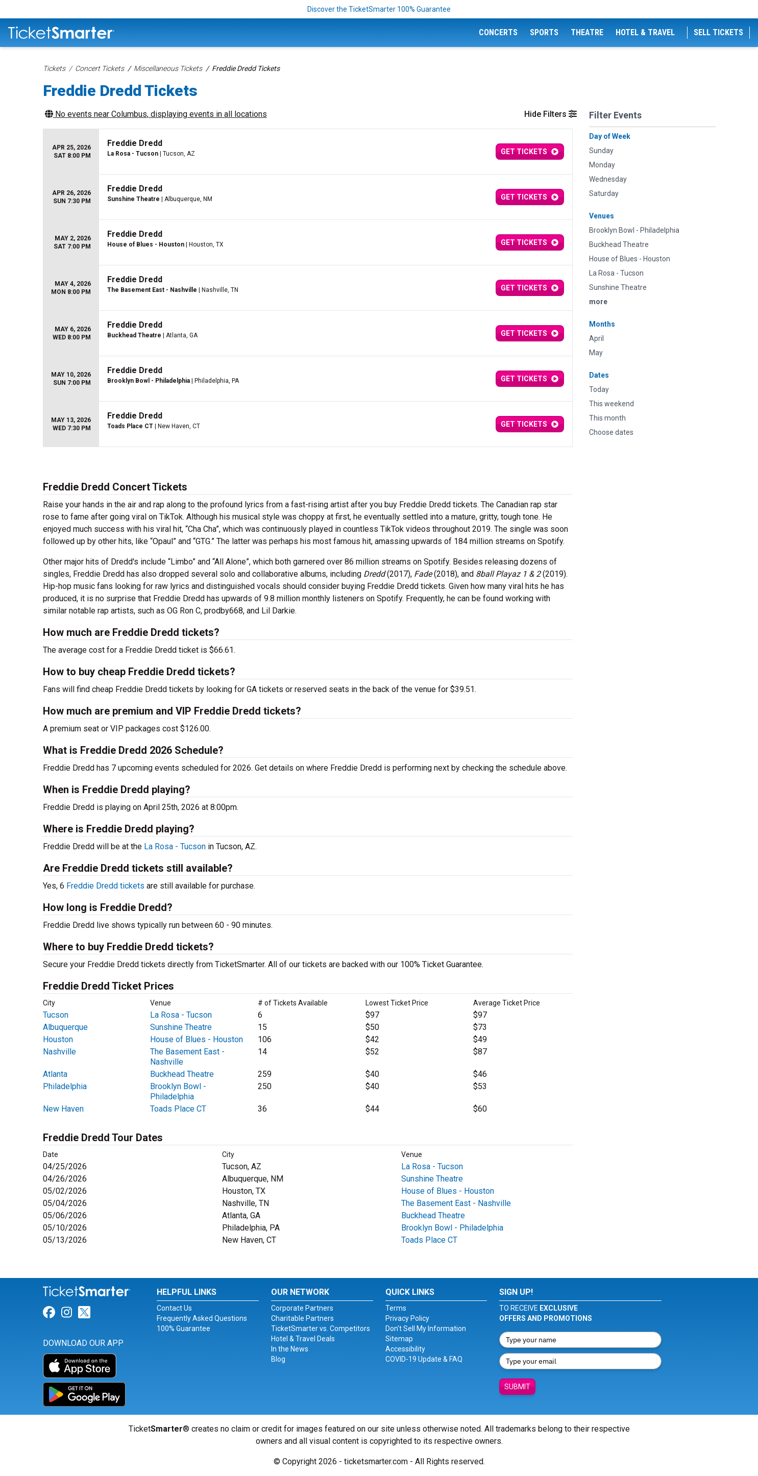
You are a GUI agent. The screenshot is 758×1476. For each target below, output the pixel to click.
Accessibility (405, 1349)
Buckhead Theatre (182, 1074)
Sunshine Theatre (181, 1027)
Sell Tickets (718, 32)
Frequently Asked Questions (202, 1318)
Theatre (587, 32)
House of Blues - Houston (196, 1039)
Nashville (59, 1051)
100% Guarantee (183, 1328)
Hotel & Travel (645, 32)
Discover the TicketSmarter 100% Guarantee (379, 9)
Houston (58, 1039)
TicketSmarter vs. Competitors (320, 1328)
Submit (517, 1387)
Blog (278, 1359)
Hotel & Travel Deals (303, 1339)
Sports (544, 32)
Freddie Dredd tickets (105, 886)
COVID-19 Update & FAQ (423, 1359)
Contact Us (174, 1308)
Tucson (55, 1015)
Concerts (498, 32)
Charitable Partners (302, 1318)
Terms (395, 1308)
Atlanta (55, 1074)
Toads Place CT (178, 1109)
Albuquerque (65, 1027)
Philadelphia (65, 1086)
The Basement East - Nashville (456, 1203)
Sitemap (399, 1339)
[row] (308, 152)
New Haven (63, 1109)
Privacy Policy (407, 1318)
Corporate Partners (302, 1308)
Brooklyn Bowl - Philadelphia (178, 1091)
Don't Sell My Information (425, 1328)
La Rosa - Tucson (175, 846)
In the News (289, 1349)
